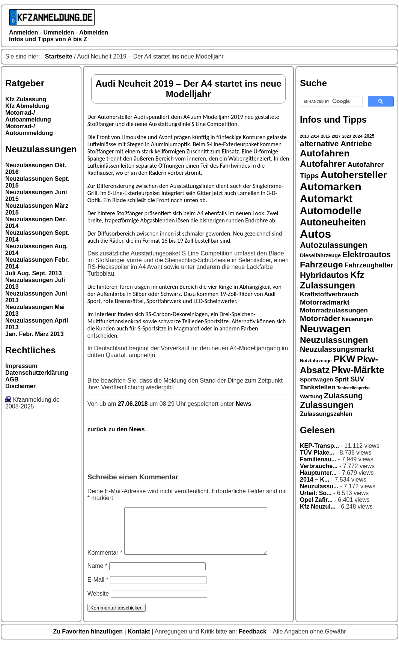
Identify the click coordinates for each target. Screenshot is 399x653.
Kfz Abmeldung (27, 106)
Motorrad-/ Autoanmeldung (28, 116)
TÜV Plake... (317, 452)
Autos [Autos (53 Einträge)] (315, 234)
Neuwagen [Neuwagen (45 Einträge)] (325, 329)
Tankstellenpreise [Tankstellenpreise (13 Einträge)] (353, 388)
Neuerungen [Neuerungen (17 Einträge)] (357, 319)
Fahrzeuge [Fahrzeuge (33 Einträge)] (321, 264)
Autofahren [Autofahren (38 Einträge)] (324, 153)
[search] (330, 101)
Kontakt (140, 640)
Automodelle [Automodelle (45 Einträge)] (330, 210)
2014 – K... (314, 479)
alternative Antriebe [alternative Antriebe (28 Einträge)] (336, 143)
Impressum (21, 366)
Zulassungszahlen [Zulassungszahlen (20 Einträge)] (326, 413)
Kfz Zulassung (25, 99)
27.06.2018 (134, 404)
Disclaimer (20, 386)
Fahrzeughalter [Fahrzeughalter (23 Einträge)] (369, 265)
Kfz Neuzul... (318, 506)
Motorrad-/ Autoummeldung (29, 129)
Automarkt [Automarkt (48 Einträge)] (326, 198)
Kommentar (104, 561)
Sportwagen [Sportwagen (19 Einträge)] (316, 379)
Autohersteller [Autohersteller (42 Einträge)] (354, 174)
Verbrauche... (319, 466)
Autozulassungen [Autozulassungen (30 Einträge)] (333, 245)
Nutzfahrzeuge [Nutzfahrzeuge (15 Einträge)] (316, 360)
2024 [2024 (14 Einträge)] (358, 136)
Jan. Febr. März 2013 (34, 334)
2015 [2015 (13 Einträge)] (325, 136)
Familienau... (318, 459)
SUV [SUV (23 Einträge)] (357, 379)
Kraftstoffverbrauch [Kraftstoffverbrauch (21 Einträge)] (329, 294)
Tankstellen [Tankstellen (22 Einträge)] (317, 387)
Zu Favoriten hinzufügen (88, 640)
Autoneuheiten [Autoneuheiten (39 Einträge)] (333, 222)
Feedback (253, 640)
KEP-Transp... (319, 446)
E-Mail (97, 588)
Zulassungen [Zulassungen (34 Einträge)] (327, 405)
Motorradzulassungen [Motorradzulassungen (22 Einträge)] (334, 310)
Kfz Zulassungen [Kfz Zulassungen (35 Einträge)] (332, 280)
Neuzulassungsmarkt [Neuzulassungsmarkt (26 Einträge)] (337, 349)
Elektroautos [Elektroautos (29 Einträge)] (366, 254)
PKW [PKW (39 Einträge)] (344, 359)
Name (97, 575)
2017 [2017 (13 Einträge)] (336, 136)
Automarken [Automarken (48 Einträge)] (330, 186)
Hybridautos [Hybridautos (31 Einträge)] (324, 275)
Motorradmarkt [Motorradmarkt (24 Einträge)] (324, 302)
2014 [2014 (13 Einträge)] (314, 136)
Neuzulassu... (319, 486)
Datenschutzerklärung (36, 372)
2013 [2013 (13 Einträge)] (304, 136)
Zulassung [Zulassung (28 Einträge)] (343, 395)
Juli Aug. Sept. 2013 (33, 273)
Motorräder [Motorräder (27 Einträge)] (320, 318)
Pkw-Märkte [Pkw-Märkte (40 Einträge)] (358, 370)
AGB (12, 379)
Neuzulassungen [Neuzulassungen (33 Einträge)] (334, 340)
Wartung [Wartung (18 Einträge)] (311, 396)
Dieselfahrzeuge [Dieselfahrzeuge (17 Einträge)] (320, 255)
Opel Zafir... (316, 500)
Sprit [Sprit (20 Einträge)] (342, 379)
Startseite (58, 56)
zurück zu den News (116, 429)
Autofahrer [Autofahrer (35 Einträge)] (323, 164)
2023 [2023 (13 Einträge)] (346, 136)
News (243, 404)
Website (98, 602)
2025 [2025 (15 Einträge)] (369, 136)
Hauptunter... (318, 473)
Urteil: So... (315, 493)
